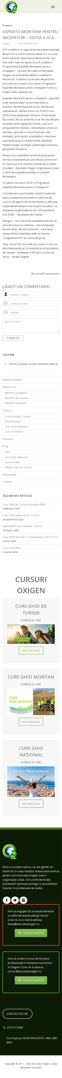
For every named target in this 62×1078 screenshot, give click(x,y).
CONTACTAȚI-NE (17, 1014)
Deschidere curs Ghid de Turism (22, 526)
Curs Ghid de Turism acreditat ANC (23, 504)
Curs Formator (11, 548)
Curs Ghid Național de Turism (20, 515)
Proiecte (7, 25)
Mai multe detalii (31, 650)
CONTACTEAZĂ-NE (31, 933)
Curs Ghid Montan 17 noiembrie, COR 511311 (30, 537)
